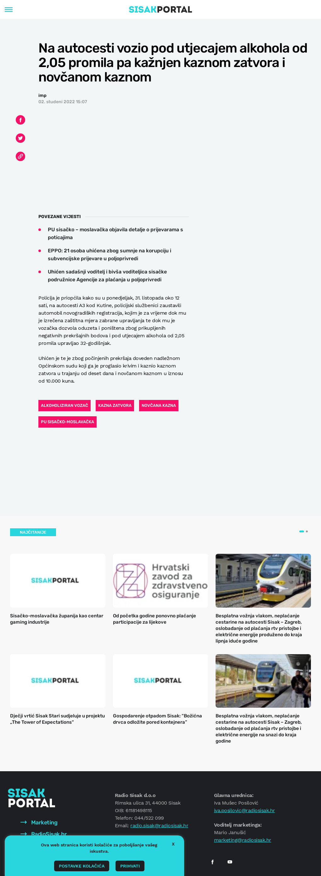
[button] (301, 531)
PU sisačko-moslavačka (67, 421)
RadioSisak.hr (43, 834)
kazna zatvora (115, 405)
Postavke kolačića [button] (81, 865)
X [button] (173, 843)
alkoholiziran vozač (64, 405)
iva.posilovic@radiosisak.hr (244, 810)
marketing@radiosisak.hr (242, 840)
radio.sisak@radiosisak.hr (159, 825)
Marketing (38, 822)
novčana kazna (159, 405)
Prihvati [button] (130, 865)
